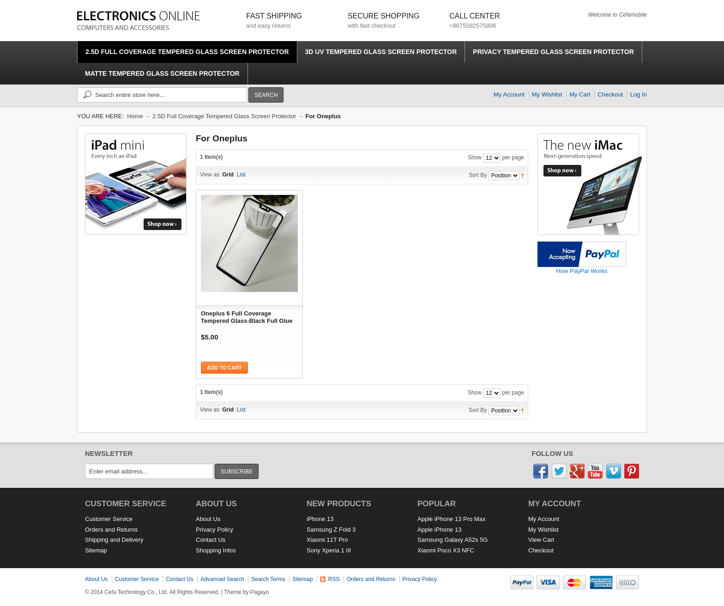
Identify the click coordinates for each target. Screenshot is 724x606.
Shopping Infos (216, 550)
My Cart (580, 94)
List (241, 174)
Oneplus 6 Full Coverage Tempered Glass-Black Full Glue (246, 317)
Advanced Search (222, 579)
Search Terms (268, 579)
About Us (208, 518)
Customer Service (109, 518)
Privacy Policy (214, 529)
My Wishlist (547, 94)
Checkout (610, 94)
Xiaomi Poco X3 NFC (445, 550)
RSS (334, 579)
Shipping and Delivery (114, 539)
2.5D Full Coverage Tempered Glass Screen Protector (224, 116)
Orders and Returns (111, 529)
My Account (509, 94)
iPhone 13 (320, 518)
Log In (638, 94)
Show (475, 157)
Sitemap (96, 550)
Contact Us (210, 539)
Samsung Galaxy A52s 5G (452, 539)
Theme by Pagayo (246, 592)
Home (135, 116)
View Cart (541, 539)
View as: (210, 174)
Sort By (478, 175)
